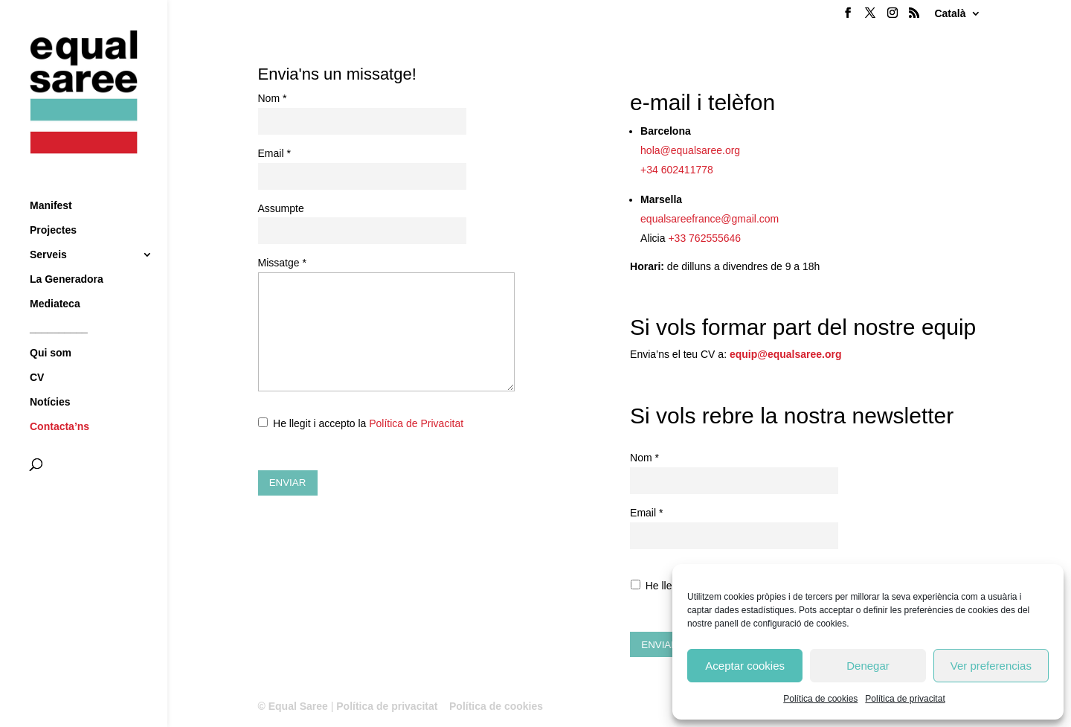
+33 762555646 (704, 238)
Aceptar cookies (745, 665)
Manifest (51, 178)
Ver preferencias (991, 665)
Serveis (48, 227)
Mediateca (55, 276)
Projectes (53, 202)
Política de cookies (820, 699)
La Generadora (66, 251)
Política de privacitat (905, 699)
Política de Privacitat (416, 423)
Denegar (868, 665)
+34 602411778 (676, 170)
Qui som (50, 325)
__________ (59, 301)
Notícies (50, 374)
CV (37, 350)
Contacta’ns (59, 399)
